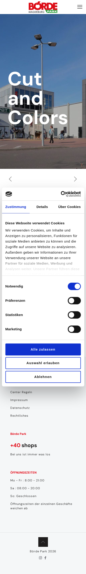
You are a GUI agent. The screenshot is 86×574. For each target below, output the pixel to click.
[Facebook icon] (45, 558)
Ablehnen (43, 377)
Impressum (19, 400)
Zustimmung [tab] (15, 207)
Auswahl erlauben (42, 363)
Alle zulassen (43, 349)
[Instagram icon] (40, 558)
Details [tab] (42, 207)
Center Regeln (21, 392)
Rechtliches (19, 416)
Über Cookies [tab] (69, 207)
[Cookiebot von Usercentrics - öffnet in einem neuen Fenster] (61, 194)
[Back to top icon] (43, 542)
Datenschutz (20, 408)
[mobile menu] (80, 7)
